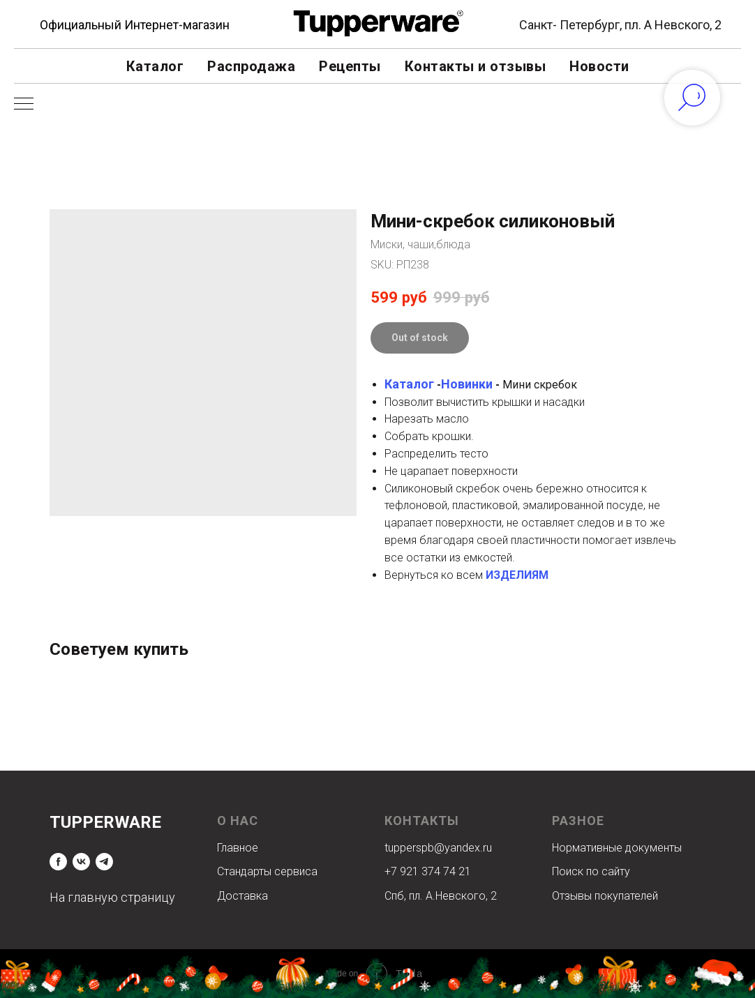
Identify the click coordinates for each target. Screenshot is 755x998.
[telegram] (104, 861)
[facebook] (58, 861)
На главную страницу (112, 897)
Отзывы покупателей (605, 895)
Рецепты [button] (350, 66)
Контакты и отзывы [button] (475, 66)
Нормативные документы (617, 847)
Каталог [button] (155, 66)
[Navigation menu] (23, 105)
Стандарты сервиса (267, 871)
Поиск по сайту (591, 871)
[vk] (81, 861)
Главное (237, 847)
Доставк (239, 895)
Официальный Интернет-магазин (135, 24)
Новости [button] (599, 66)
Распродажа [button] (251, 66)
